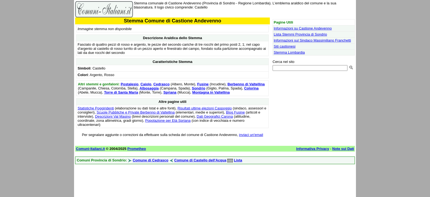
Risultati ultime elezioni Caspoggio (204, 108)
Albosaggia (149, 88)
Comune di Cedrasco (150, 160)
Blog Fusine (235, 112)
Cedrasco (161, 84)
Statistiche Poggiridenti (96, 108)
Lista (238, 160)
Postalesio (129, 84)
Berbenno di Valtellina (246, 84)
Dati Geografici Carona (215, 116)
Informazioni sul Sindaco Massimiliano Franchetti (312, 40)
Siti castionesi (284, 46)
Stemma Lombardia (289, 52)
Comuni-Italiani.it (90, 149)
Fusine (203, 84)
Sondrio (198, 88)
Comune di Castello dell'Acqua (200, 160)
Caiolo (145, 84)
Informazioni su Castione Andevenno (303, 28)
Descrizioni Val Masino (113, 116)
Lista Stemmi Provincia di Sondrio (300, 34)
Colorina (251, 88)
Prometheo (136, 149)
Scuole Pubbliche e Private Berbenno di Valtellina (136, 112)
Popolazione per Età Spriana (168, 120)
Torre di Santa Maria (121, 92)
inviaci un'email (251, 135)
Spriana (170, 92)
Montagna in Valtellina (211, 92)
